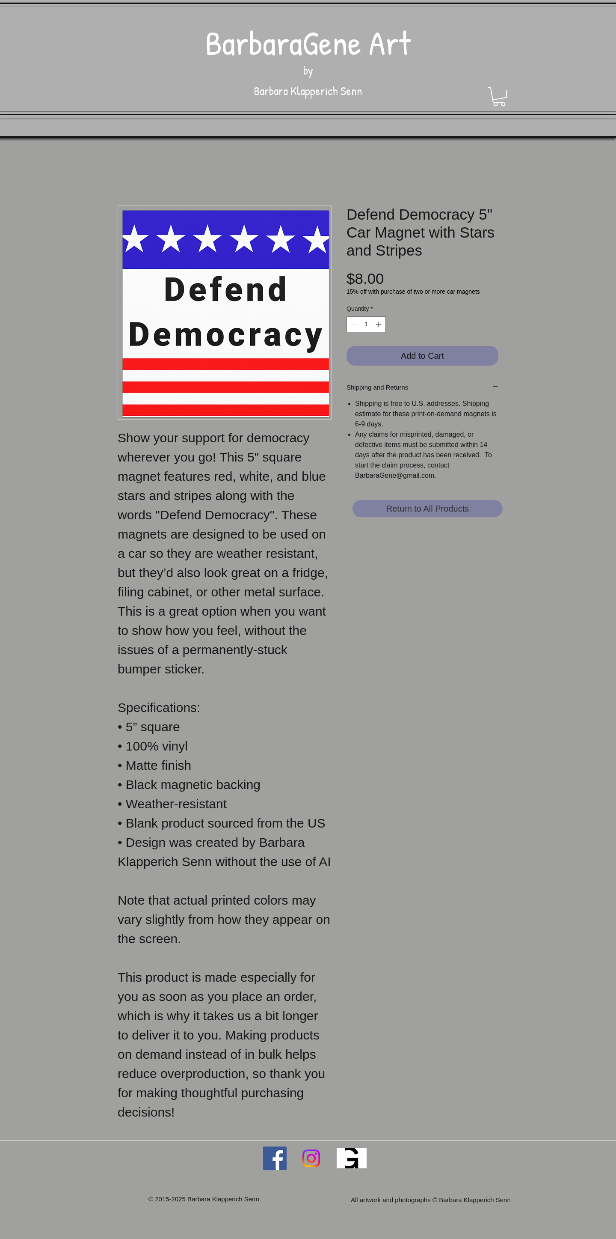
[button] (499, 96)
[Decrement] (353, 324)
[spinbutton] (366, 324)
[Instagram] (311, 1158)
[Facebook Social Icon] (275, 1158)
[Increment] (379, 324)
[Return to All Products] (427, 508)
